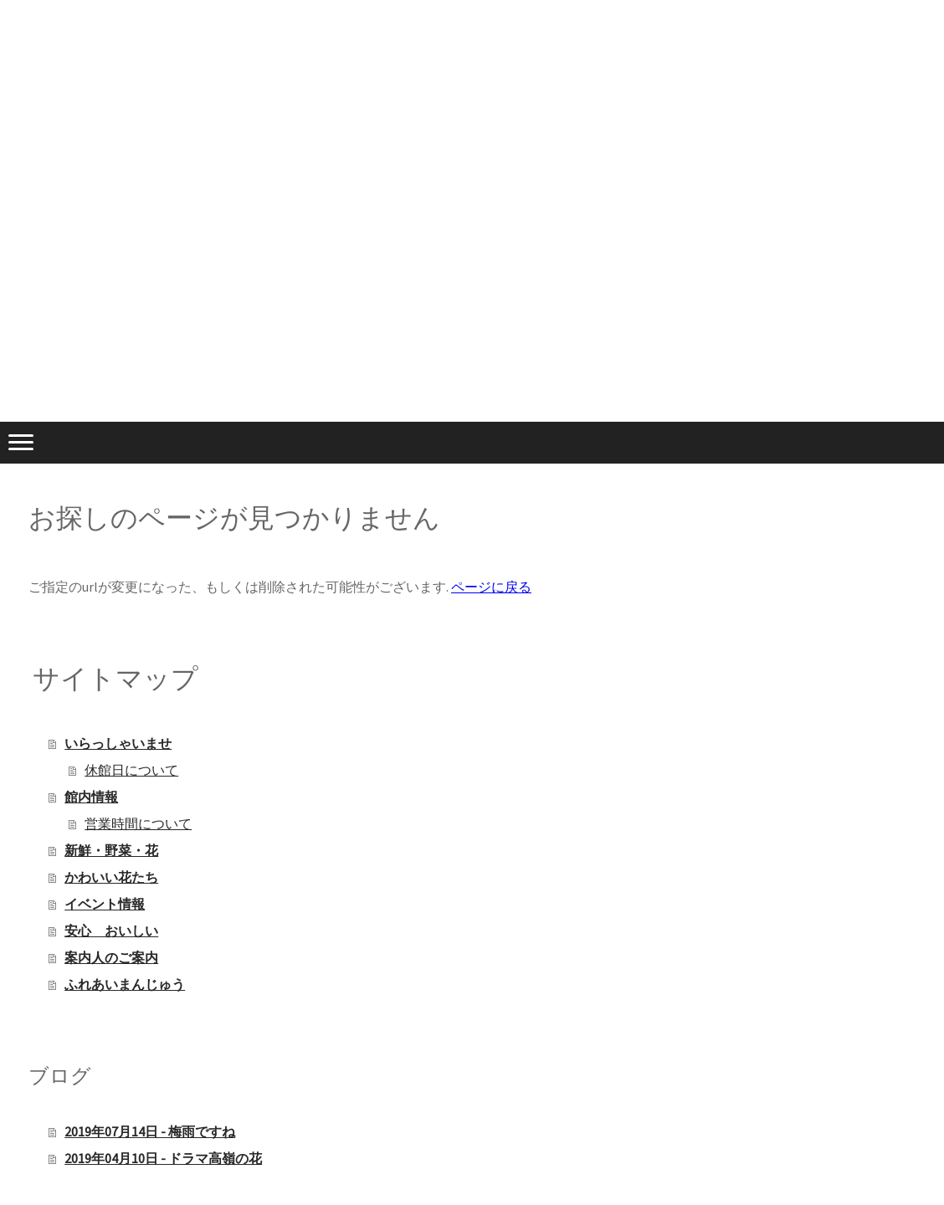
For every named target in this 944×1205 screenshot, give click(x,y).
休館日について (131, 769)
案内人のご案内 (111, 957)
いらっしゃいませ (118, 743)
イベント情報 (104, 903)
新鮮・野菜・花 (111, 850)
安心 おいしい (111, 930)
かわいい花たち (111, 877)
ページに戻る (491, 586)
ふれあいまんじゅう (124, 984)
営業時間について (138, 823)
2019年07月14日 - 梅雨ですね (149, 1131)
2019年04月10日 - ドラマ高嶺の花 (163, 1158)
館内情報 (91, 796)
